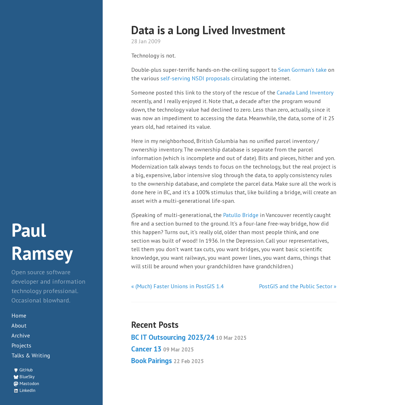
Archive (20, 335)
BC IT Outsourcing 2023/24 (189, 337)
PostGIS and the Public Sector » (298, 286)
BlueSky (27, 376)
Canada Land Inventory (305, 92)
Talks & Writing (30, 355)
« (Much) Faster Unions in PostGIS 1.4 (177, 286)
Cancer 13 (162, 348)
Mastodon (29, 383)
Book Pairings (167, 360)
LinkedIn (27, 390)
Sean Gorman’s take (302, 69)
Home (18, 315)
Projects (21, 345)
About (19, 325)
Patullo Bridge (240, 215)
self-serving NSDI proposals (195, 78)
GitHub (26, 370)
